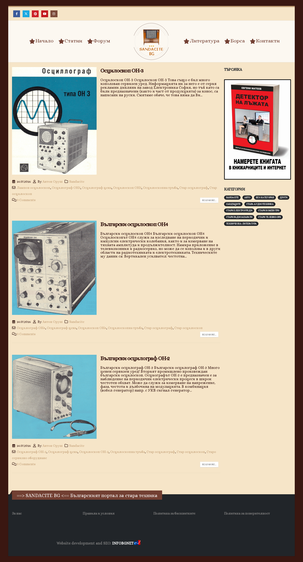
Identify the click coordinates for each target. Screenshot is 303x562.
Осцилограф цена (96, 188)
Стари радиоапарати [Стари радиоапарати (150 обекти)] (239, 217)
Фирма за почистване (195, 543)
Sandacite (76, 181)
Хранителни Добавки (158, 543)
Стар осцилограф (193, 188)
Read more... (209, 200)
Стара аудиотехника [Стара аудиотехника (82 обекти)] (260, 204)
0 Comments (26, 200)
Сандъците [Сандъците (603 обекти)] (233, 204)
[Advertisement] (259, 303)
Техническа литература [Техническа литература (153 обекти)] (241, 223)
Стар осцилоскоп (188, 328)
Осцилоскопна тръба (160, 188)
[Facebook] (16, 13)
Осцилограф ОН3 (66, 188)
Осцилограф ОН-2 (31, 452)
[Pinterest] (35, 13)
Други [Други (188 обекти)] (283, 197)
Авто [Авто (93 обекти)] (247, 197)
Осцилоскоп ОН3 (127, 188)
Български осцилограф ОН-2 (134, 358)
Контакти (265, 41)
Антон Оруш (52, 181)
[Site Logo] (151, 41)
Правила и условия (99, 513)
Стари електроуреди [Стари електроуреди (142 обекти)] (239, 210)
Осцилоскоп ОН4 (92, 328)
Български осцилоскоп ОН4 (134, 224)
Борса (234, 41)
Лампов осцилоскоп (33, 188)
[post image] (54, 121)
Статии (70, 41)
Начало (41, 41)
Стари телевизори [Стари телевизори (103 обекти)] (269, 217)
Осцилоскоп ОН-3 (121, 70)
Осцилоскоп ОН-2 (94, 452)
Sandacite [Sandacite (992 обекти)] (232, 197)
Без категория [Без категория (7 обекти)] (265, 197)
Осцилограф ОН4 (31, 328)
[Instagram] (53, 13)
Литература (201, 41)
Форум (98, 41)
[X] (26, 13)
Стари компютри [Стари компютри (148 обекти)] (268, 210)
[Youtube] (44, 13)
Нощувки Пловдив (229, 543)
